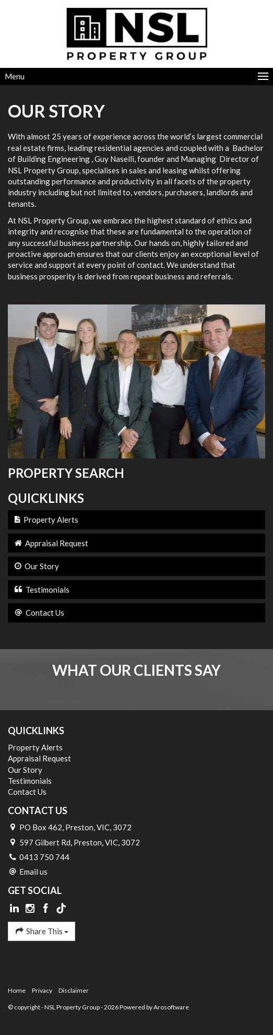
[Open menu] (136, 76)
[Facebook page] (46, 908)
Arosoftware (171, 1007)
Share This (41, 930)
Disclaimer (73, 990)
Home (17, 990)
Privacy (42, 990)
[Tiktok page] (61, 908)
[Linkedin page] (15, 908)
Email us (33, 871)
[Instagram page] (31, 908)
